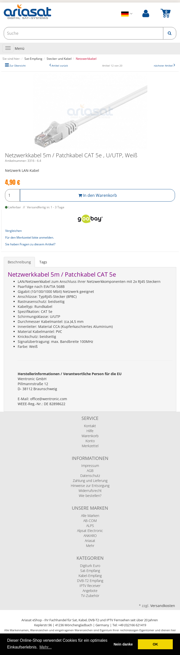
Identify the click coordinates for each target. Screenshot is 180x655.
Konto (90, 440)
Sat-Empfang (90, 570)
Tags (43, 262)
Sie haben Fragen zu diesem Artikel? (30, 244)
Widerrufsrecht (90, 490)
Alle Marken (90, 515)
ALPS (90, 525)
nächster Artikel (164, 65)
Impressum (90, 465)
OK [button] (155, 644)
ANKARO (90, 535)
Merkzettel (90, 445)
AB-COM (90, 520)
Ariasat (90, 540)
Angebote (90, 590)
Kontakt (90, 425)
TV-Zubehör (90, 595)
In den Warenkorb (97, 195)
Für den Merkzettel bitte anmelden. (29, 237)
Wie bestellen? (90, 495)
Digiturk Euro (90, 565)
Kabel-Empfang (90, 575)
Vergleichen (13, 231)
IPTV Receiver (90, 585)
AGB (90, 470)
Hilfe (90, 430)
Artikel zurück (60, 65)
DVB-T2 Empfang (90, 580)
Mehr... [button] (45, 647)
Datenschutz (90, 475)
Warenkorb (90, 435)
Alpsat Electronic (90, 530)
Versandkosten (162, 605)
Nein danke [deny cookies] (123, 644)
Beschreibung (19, 262)
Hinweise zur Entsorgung (90, 485)
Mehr (90, 545)
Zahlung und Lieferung (90, 480)
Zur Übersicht (17, 65)
